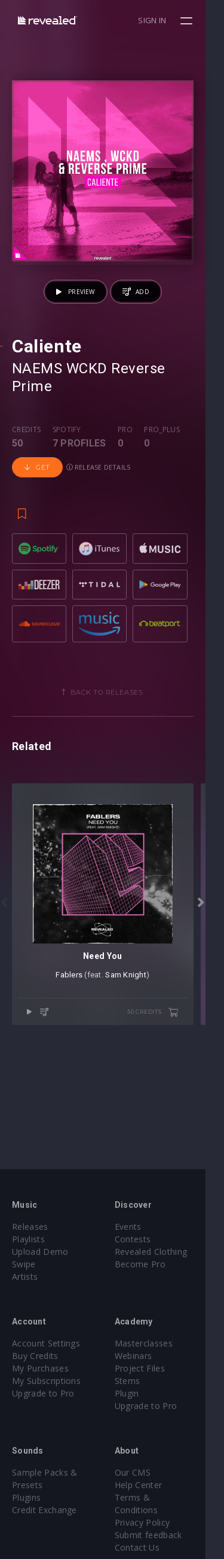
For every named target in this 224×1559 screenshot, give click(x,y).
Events (137, 1226)
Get (37, 468)
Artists (25, 1276)
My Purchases (40, 1368)
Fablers (78, 1003)
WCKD (87, 387)
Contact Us (146, 1535)
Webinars (143, 1355)
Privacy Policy (151, 1510)
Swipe (24, 1264)
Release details (98, 467)
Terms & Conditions (164, 1497)
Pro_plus (162, 430)
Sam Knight (135, 1003)
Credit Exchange (44, 1510)
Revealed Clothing (160, 1251)
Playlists (28, 1239)
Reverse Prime (160, 387)
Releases (30, 1226)
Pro (125, 430)
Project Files (149, 1368)
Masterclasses (153, 1343)
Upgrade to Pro (43, 1393)
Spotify (67, 430)
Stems (137, 1380)
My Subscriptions (46, 1380)
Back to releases (116, 702)
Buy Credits (35, 1355)
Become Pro (149, 1264)
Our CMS (142, 1472)
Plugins (26, 1497)
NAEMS (37, 387)
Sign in (171, 20)
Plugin (136, 1393)
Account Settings (46, 1343)
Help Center (148, 1485)
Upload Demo (40, 1251)
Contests (142, 1239)
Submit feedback (158, 1522)
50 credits (171, 1041)
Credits (26, 430)
